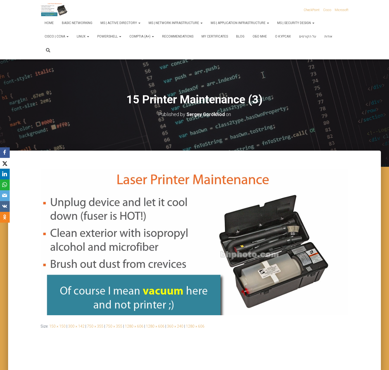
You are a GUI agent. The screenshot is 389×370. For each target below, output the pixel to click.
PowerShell (109, 36)
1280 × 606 (134, 326)
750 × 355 (95, 326)
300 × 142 (76, 326)
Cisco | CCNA (57, 36)
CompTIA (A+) (141, 36)
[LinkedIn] (5, 174)
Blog (240, 36)
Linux (83, 36)
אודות (328, 36)
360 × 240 (175, 326)
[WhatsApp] (5, 185)
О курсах (283, 36)
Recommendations (177, 36)
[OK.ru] (5, 217)
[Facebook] (5, 152)
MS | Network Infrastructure (176, 23)
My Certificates (215, 36)
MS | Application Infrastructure (240, 23)
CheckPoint (312, 10)
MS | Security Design (295, 23)
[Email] (5, 196)
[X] (5, 163)
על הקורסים (307, 36)
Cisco (327, 10)
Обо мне (260, 36)
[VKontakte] (5, 206)
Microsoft (341, 10)
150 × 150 (57, 326)
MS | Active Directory (120, 23)
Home (49, 23)
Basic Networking (77, 23)
